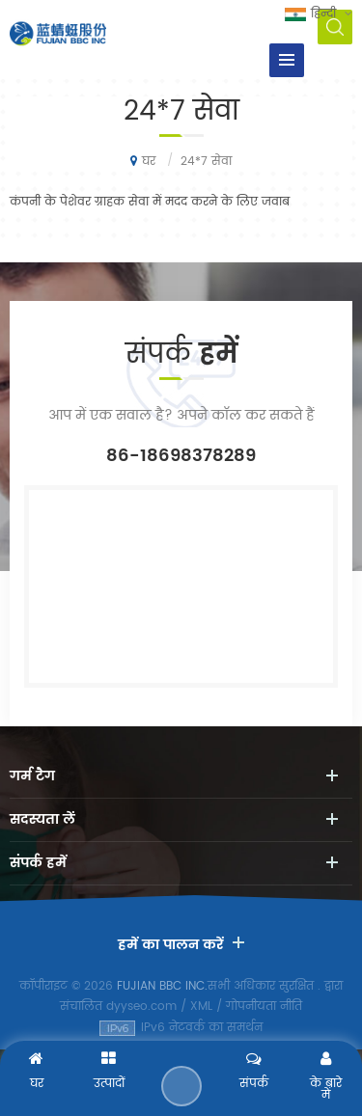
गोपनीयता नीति (264, 1006)
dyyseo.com (141, 1006)
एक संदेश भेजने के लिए (181, 1086)
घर (142, 161)
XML (201, 1006)
